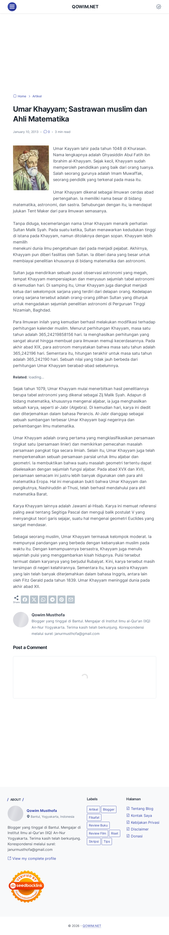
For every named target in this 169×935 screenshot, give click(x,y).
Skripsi (94, 841)
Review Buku (98, 825)
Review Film (97, 833)
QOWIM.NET (85, 6)
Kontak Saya (139, 815)
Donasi (134, 836)
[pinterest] (62, 600)
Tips (107, 841)
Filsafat (94, 817)
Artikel (93, 809)
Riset (114, 833)
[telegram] (52, 600)
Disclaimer (137, 829)
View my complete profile (32, 858)
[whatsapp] (43, 600)
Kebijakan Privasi (142, 822)
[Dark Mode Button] (158, 6)
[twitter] (34, 600)
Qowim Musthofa (42, 810)
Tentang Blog (139, 808)
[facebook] (25, 600)
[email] (71, 600)
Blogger (108, 809)
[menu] (12, 6)
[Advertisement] (84, 53)
